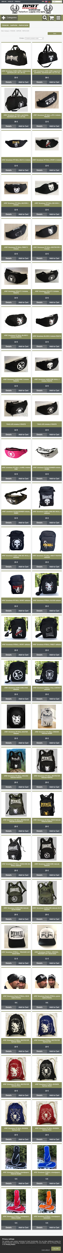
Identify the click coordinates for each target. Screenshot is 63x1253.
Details (9, 82)
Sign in (3, 1)
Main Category (5, 31)
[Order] (34, 38)
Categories (12, 17)
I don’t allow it (45, 1250)
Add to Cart (23, 82)
